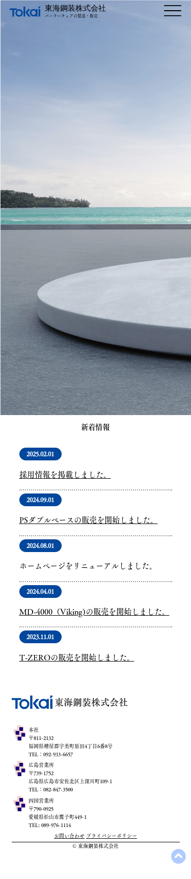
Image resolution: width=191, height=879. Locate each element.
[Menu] (172, 11)
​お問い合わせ (69, 835)
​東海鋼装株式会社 (75, 8)
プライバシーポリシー (111, 835)
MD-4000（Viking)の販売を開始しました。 (94, 612)
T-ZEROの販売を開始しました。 (76, 657)
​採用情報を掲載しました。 (65, 475)
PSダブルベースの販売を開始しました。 (88, 520)
